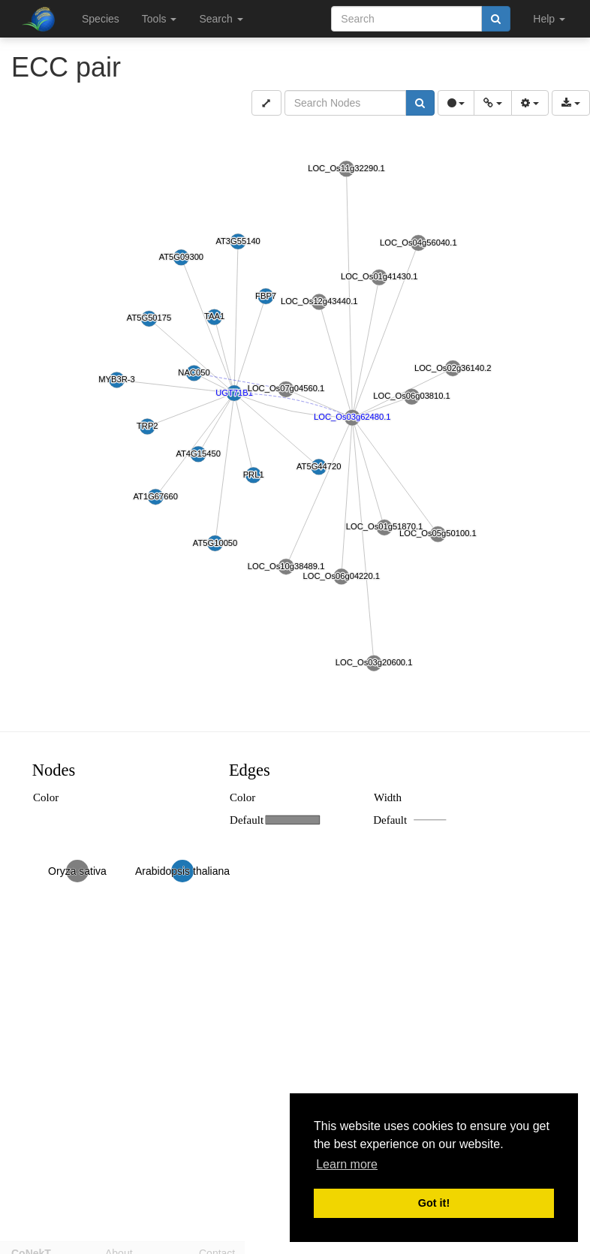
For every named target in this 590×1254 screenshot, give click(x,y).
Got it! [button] (434, 1203)
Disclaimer (317, 1247)
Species (100, 19)
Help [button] (549, 19)
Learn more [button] (347, 1164)
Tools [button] (159, 19)
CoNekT (31, 1247)
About (119, 1247)
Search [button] (220, 19)
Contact (217, 1247)
